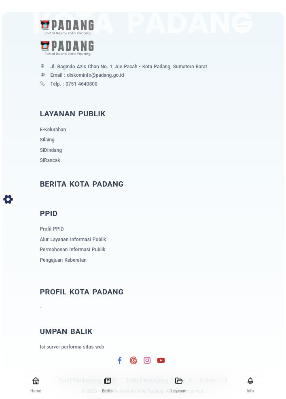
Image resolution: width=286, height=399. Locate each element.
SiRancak (50, 160)
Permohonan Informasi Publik (73, 249)
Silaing (47, 140)
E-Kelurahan (53, 129)
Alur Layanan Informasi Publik (73, 239)
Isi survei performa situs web (72, 347)
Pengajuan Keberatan (63, 260)
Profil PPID (52, 229)
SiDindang (51, 150)
